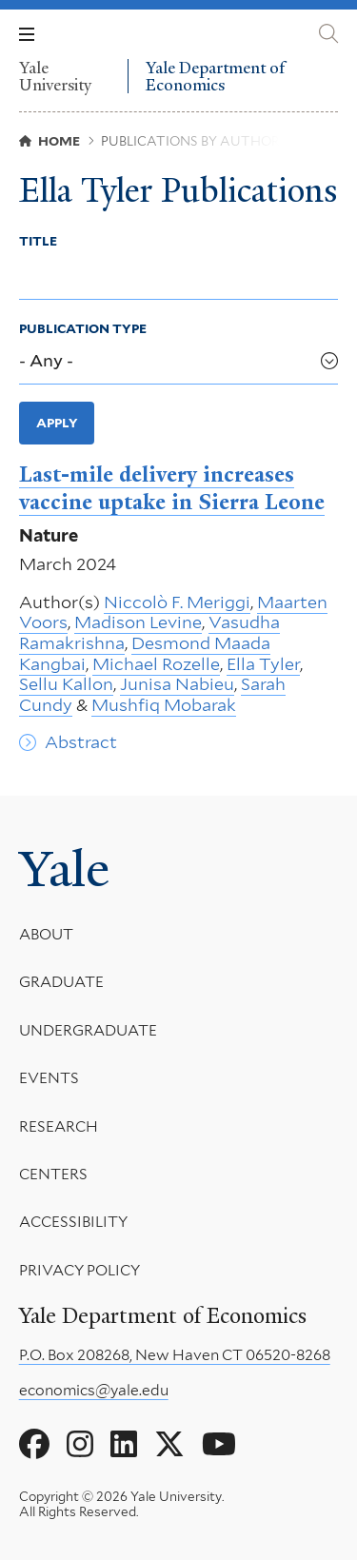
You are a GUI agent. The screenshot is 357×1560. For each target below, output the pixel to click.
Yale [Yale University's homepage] (64, 869)
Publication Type (83, 328)
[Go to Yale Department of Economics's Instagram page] (80, 1444)
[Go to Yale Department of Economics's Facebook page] (34, 1444)
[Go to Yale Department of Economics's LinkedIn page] (123, 1444)
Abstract (81, 742)
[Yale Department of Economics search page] (328, 34)
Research (58, 1126)
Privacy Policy (79, 1270)
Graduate (61, 983)
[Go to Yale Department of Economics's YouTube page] (219, 1444)
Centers (53, 1174)
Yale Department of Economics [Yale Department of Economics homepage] (215, 76)
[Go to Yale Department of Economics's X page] (169, 1444)
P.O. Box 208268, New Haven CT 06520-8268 (174, 1355)
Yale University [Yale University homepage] (55, 76)
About (46, 934)
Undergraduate (88, 1030)
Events (49, 1079)
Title (38, 240)
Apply (57, 422)
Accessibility (73, 1223)
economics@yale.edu (94, 1390)
